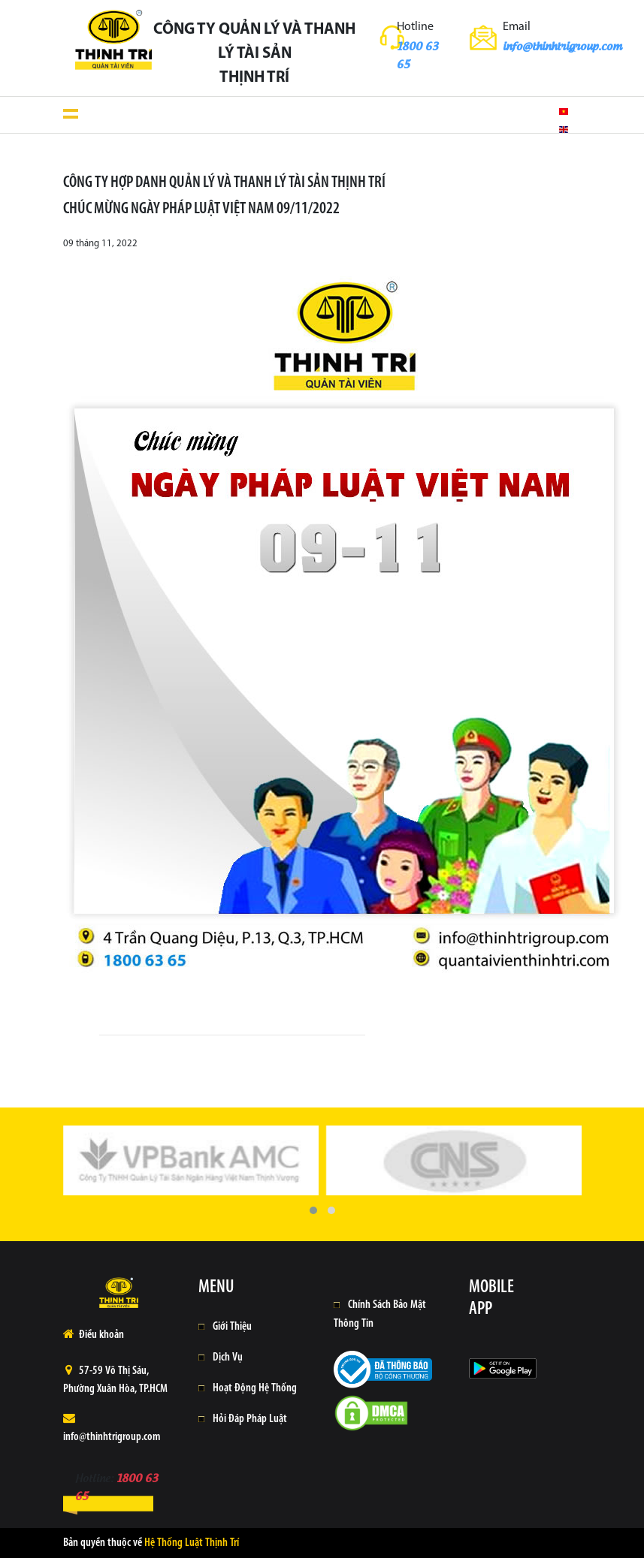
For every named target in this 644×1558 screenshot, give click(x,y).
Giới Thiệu (232, 1327)
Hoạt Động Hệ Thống (255, 1388)
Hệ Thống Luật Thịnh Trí (191, 1543)
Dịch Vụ (228, 1358)
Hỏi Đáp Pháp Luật (250, 1419)
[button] (313, 1210)
